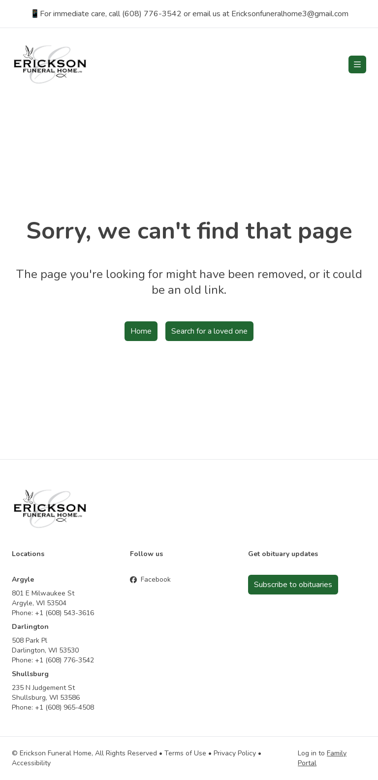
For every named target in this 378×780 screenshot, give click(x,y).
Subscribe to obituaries (293, 584)
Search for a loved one (209, 331)
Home (141, 331)
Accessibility (31, 763)
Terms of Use (185, 753)
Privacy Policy (235, 753)
